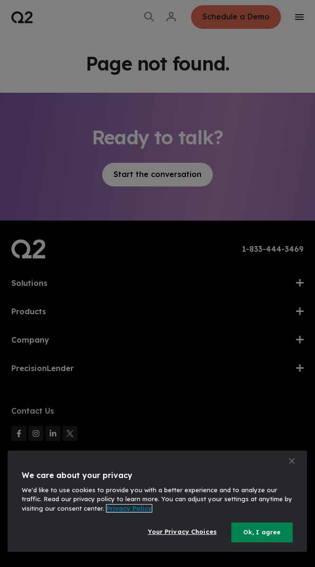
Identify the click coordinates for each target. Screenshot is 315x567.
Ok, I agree (261, 532)
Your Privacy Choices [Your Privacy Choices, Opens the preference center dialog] (182, 531)
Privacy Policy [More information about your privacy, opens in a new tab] (129, 508)
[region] (157, 501)
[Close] (291, 461)
